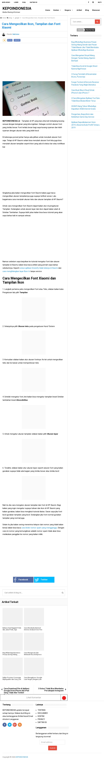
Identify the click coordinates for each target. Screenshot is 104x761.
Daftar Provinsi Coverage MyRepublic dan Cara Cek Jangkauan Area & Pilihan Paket (12, 680)
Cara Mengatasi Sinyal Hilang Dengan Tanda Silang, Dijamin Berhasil (83, 58)
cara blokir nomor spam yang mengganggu (39, 528)
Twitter (41, 579)
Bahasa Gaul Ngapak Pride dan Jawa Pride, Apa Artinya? (12, 629)
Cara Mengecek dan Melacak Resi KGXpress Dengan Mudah (33, 654)
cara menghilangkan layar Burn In (16, 271)
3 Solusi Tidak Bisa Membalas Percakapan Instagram (51, 690)
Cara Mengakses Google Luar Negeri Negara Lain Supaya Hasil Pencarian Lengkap (33, 680)
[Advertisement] (33, 61)
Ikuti (99, 2)
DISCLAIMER (43, 713)
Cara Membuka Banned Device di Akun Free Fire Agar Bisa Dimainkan (33, 629)
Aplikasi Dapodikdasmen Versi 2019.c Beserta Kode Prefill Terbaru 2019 (85, 125)
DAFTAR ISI (42, 722)
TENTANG (42, 710)
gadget (17, 40)
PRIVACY (41, 719)
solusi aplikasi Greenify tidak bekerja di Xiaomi (38, 268)
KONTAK (41, 716)
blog (10, 40)
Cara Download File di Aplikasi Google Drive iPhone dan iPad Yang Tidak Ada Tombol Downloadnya (16, 692)
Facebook (21, 579)
